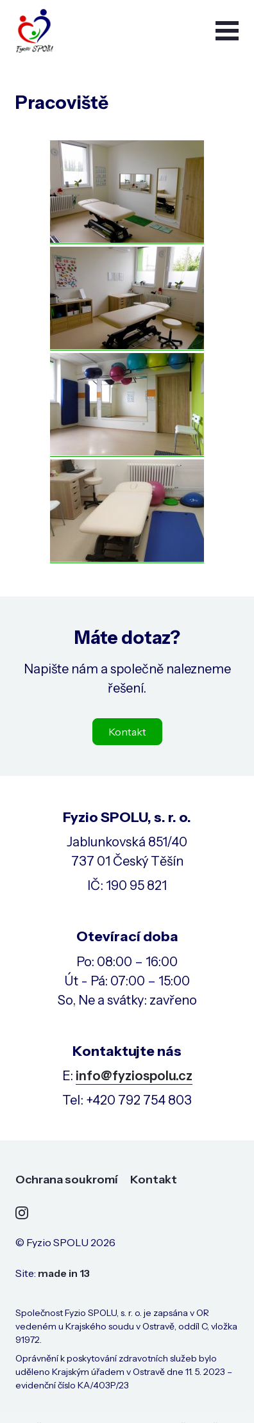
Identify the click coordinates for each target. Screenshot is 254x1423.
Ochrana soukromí (66, 1179)
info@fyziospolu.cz (134, 1075)
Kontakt (153, 1179)
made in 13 (64, 1273)
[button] (227, 30)
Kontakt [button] (127, 731)
